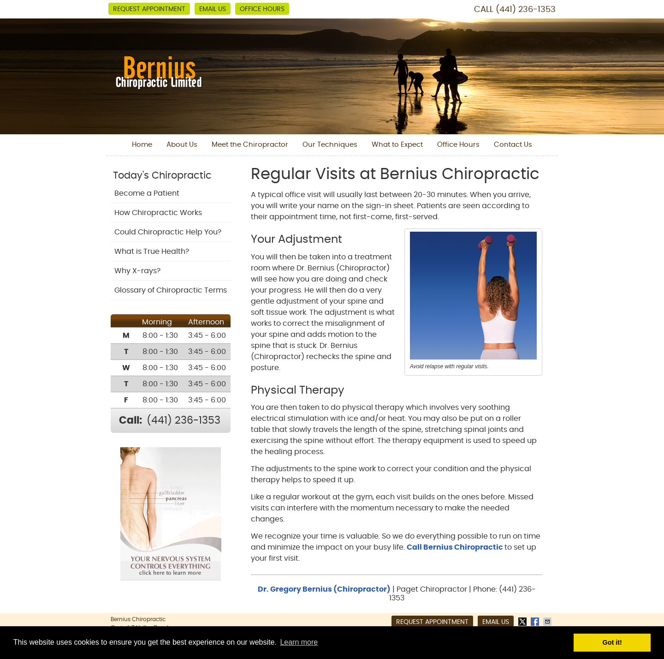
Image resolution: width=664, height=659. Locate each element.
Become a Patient (146, 193)
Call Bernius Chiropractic (455, 547)
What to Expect (397, 144)
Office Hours (262, 9)
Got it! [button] (612, 642)
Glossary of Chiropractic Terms (170, 290)
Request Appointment (149, 9)
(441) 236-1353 (526, 10)
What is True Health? (151, 251)
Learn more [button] (299, 642)
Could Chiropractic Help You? (167, 232)
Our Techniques (329, 144)
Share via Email (548, 621)
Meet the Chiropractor (250, 144)
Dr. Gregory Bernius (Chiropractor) (324, 589)
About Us (181, 144)
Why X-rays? (137, 271)
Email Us (212, 9)
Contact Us (513, 144)
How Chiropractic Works (158, 212)
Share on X (523, 621)
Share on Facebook (536, 621)
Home (142, 144)
